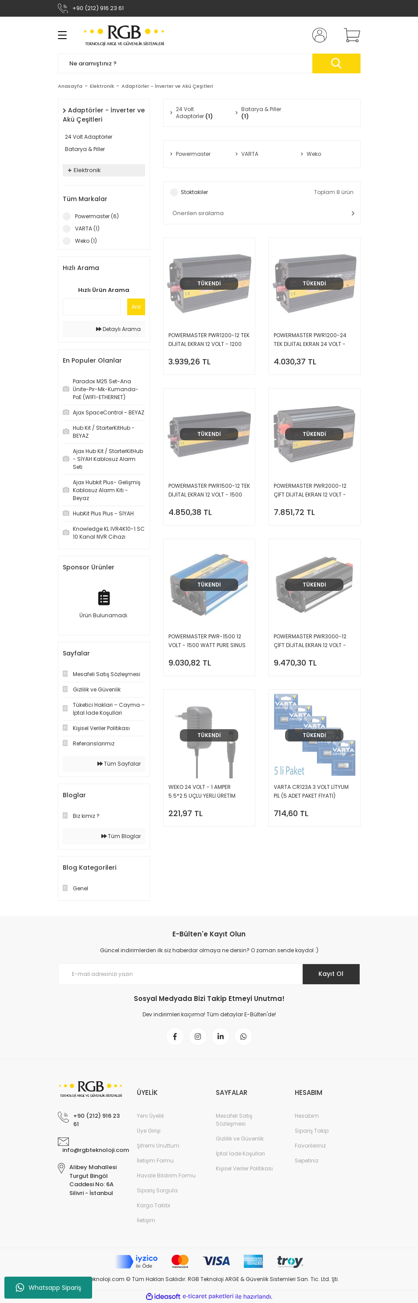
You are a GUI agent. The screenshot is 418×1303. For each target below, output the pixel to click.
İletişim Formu (155, 1160)
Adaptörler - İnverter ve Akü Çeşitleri (167, 86)
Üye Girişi (149, 1130)
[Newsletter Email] (209, 974)
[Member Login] (317, 35)
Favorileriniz (310, 1145)
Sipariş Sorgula (157, 1190)
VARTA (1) (87, 228)
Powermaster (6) (97, 216)
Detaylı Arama (118, 329)
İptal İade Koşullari (240, 1153)
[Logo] (124, 35)
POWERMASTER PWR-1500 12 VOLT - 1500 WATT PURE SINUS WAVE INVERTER (207, 641)
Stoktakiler (194, 192)
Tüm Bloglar (121, 836)
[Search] (209, 63)
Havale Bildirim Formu (166, 1175)
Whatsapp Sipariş (48, 1287)
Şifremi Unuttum (158, 1145)
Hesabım (307, 1115)
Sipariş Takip (312, 1130)
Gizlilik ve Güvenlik (240, 1138)
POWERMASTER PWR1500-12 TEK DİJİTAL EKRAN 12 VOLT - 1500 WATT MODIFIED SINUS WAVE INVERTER (209, 490)
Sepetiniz (306, 1160)
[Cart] (350, 35)
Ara (136, 306)
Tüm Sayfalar (119, 763)
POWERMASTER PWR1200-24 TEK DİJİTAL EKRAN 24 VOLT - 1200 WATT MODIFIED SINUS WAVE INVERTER (310, 340)
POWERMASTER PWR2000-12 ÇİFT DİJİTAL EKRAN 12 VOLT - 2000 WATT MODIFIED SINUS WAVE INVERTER (310, 490)
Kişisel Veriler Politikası (244, 1168)
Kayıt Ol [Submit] (330, 973)
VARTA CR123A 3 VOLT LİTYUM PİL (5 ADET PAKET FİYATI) (311, 791)
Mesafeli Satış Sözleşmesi (234, 1119)
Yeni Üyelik (150, 1115)
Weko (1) (86, 241)
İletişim (146, 1220)
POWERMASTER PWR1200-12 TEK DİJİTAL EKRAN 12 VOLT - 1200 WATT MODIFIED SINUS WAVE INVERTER (209, 340)
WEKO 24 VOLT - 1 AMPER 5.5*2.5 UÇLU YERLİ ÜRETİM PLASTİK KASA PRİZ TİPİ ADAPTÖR (208, 791)
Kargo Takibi (153, 1205)
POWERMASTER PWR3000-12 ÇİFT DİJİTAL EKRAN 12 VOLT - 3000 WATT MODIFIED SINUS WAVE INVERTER (310, 641)
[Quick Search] (92, 307)
